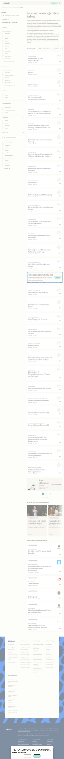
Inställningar (27, 756)
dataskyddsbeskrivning (20, 752)
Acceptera (37, 756)
